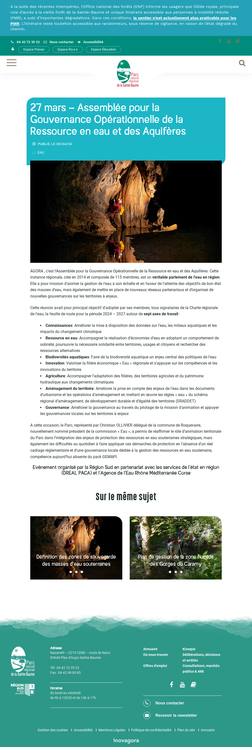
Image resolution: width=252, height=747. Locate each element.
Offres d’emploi (155, 666)
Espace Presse (33, 49)
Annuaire (150, 649)
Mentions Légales (111, 730)
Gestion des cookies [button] (53, 730)
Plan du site (186, 730)
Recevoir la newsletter (170, 715)
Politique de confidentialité (151, 730)
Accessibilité (83, 730)
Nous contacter (163, 703)
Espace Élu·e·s (68, 49)
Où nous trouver (155, 655)
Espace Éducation (103, 49)
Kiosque (189, 649)
